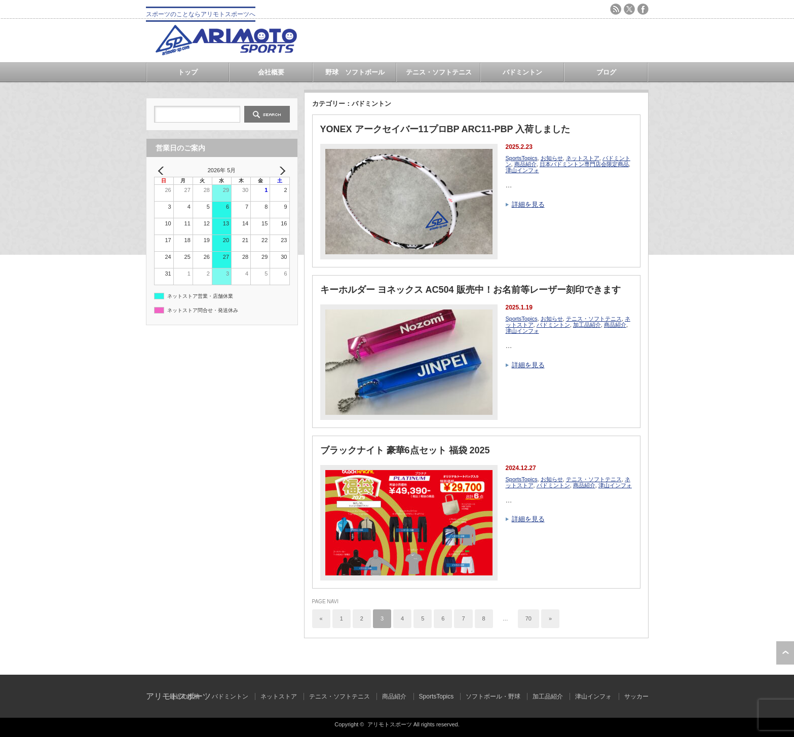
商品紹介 (525, 164)
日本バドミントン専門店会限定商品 (584, 164)
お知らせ (552, 158)
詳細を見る (528, 204)
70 (528, 618)
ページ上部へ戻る (785, 653)
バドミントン (522, 72)
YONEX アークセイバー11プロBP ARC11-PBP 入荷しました (445, 129)
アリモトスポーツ (389, 724)
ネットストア (582, 158)
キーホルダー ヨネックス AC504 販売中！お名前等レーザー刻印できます (470, 290)
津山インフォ (522, 170)
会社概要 (271, 72)
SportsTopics (522, 158)
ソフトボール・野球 (493, 696)
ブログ (606, 72)
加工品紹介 (587, 325)
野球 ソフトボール (355, 72)
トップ (188, 72)
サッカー (636, 696)
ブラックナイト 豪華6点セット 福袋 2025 (405, 450)
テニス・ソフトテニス (439, 72)
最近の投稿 (184, 696)
